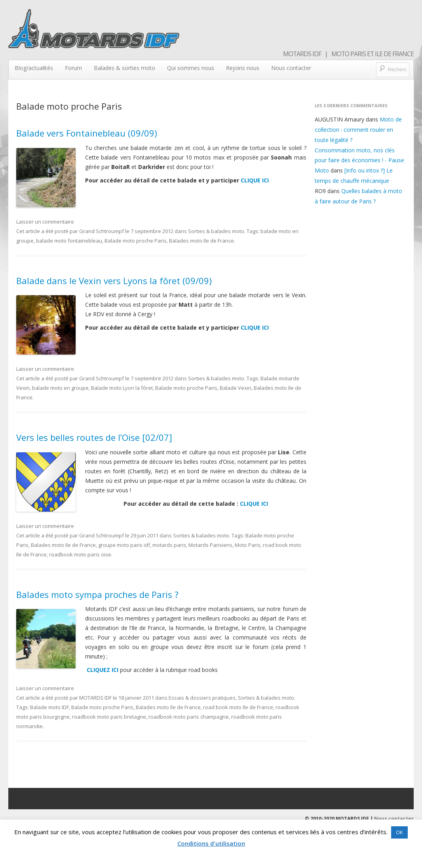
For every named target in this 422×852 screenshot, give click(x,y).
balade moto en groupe (60, 387)
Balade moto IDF (49, 707)
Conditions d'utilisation (211, 843)
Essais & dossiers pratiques (202, 697)
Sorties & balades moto (216, 231)
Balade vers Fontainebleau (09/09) (86, 133)
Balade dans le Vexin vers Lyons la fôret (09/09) (114, 281)
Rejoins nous (242, 68)
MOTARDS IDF (95, 697)
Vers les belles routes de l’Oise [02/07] (94, 437)
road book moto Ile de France (238, 707)
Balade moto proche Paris (136, 240)
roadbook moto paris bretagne (109, 716)
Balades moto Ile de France (201, 240)
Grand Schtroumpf (101, 231)
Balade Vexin (235, 387)
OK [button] (399, 832)
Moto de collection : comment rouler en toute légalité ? (358, 130)
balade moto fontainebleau (69, 240)
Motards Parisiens (210, 544)
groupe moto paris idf (124, 544)
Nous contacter (291, 68)
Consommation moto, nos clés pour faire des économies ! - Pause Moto (359, 160)
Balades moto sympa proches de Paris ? (97, 594)
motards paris (169, 544)
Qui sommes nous (190, 68)
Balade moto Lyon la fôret (122, 387)
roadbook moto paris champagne (188, 716)
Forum (73, 68)
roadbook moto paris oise (80, 554)
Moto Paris (247, 544)
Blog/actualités (34, 68)
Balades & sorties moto (124, 68)
